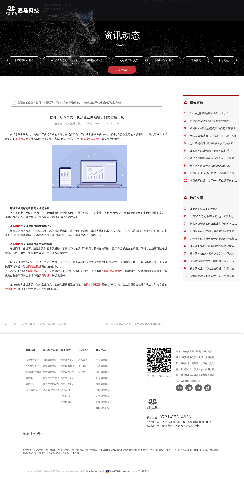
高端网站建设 (32, 360)
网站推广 (29, 378)
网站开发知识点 (164, 60)
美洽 (76, 453)
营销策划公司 (95, 450)
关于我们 (82, 366)
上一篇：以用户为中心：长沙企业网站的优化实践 (35, 324)
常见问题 (223, 60)
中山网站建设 (102, 390)
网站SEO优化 (59, 60)
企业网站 (20, 138)
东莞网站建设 (102, 396)
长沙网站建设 (91, 138)
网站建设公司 (112, 270)
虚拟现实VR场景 (51, 378)
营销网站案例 (50, 366)
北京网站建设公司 (65, 453)
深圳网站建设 (102, 372)
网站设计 (46, 275)
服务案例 (173, 9)
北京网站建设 (102, 360)
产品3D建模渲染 (51, 390)
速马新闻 (196, 60)
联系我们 (218, 9)
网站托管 (29, 384)
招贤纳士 (82, 372)
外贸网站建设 (32, 366)
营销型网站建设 (33, 372)
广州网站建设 (102, 402)
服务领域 (158, 9)
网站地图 (38, 433)
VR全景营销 (31, 390)
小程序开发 (54, 450)
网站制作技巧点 (93, 60)
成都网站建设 (109, 450)
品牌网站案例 (50, 360)
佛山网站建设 (102, 408)
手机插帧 (41, 453)
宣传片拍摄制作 (51, 384)
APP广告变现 (175, 450)
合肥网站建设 (81, 450)
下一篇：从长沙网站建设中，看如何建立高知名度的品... (134, 324)
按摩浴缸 (144, 450)
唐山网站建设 (133, 450)
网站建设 (33, 266)
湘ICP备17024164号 (95, 471)
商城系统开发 (29, 453)
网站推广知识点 (129, 60)
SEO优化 (203, 9)
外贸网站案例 (50, 372)
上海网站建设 (102, 366)
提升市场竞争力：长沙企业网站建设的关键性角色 (92, 102)
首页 (146, 9)
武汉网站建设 (102, 384)
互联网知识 (122, 69)
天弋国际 (121, 450)
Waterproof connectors (193, 450)
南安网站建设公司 (159, 450)
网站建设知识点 (24, 60)
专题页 (26, 433)
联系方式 (82, 360)
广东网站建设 (102, 378)
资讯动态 (188, 9)
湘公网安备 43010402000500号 (124, 471)
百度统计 (146, 471)
